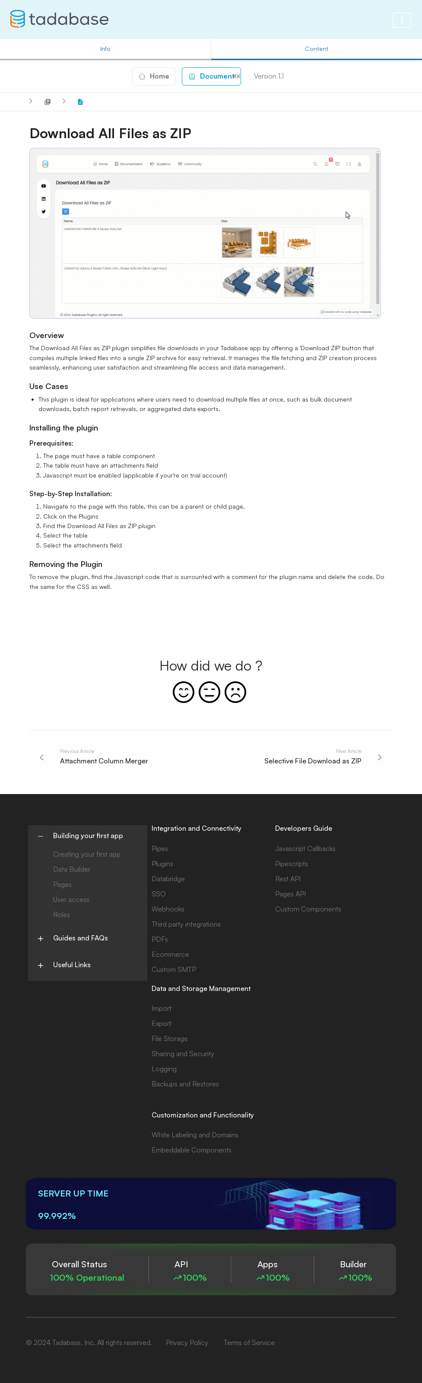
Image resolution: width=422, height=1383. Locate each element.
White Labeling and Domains (195, 1134)
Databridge (168, 878)
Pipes (160, 848)
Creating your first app (87, 854)
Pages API (290, 893)
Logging (164, 1068)
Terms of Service (249, 1342)
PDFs (160, 939)
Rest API (288, 878)
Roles (61, 914)
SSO (159, 893)
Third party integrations (186, 924)
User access (71, 899)
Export (161, 1023)
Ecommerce (170, 954)
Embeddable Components (192, 1150)
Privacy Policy (187, 1342)
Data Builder (71, 869)
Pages (62, 884)
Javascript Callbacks (305, 848)
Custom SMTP (174, 969)
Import (161, 1008)
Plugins (162, 863)
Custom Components (308, 909)
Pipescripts (291, 863)
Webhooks (168, 909)
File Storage (170, 1038)
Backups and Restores (185, 1083)
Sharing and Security (183, 1053)
